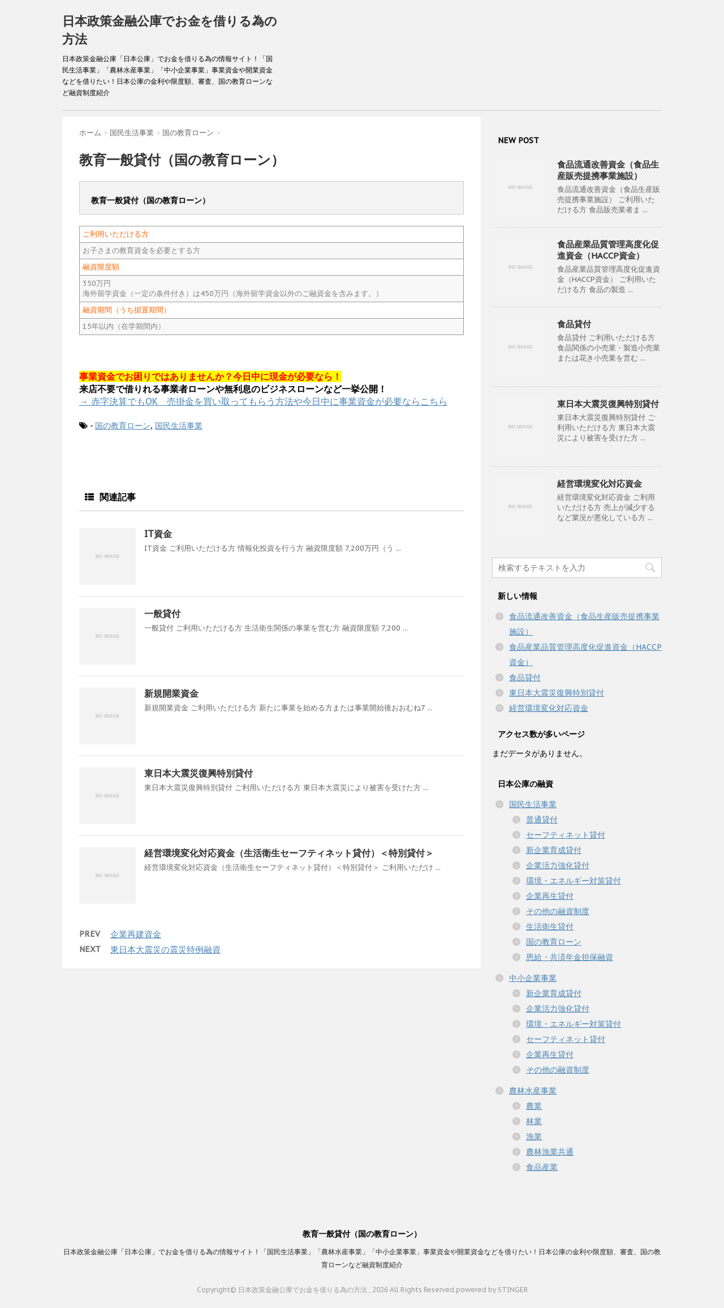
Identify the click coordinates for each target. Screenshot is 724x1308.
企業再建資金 (135, 934)
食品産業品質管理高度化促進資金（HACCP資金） (608, 250)
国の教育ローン (122, 426)
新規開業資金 (171, 693)
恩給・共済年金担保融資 (569, 957)
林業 (534, 1121)
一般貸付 (162, 613)
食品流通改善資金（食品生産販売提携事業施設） (608, 170)
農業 (534, 1106)
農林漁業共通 (550, 1152)
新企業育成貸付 (553, 850)
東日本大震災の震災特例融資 (165, 949)
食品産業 (542, 1167)
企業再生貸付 (550, 896)
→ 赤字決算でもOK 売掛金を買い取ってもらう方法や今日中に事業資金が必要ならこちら (263, 401)
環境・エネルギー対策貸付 (573, 881)
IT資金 (158, 533)
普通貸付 (542, 819)
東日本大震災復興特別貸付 (198, 773)
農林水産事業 (533, 1091)
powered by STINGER (492, 1289)
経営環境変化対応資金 (599, 483)
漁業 (534, 1136)
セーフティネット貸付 (565, 835)
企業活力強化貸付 (557, 865)
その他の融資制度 (557, 911)
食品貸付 (574, 324)
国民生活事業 (178, 426)
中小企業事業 (533, 978)
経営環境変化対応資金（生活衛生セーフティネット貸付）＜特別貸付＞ (289, 853)
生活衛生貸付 (550, 926)
